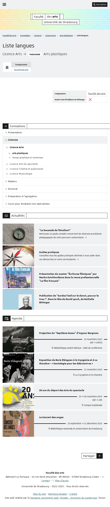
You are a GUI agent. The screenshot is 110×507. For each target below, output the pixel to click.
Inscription (99, 4)
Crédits (73, 494)
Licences (37, 35)
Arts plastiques (66, 35)
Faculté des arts (9, 35)
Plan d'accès (62, 480)
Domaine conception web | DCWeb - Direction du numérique (63, 497)
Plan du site (39, 494)
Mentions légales (57, 494)
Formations (25, 35)
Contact (45, 480)
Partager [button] (89, 456)
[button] (99, 456)
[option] (55, 234)
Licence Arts (50, 35)
